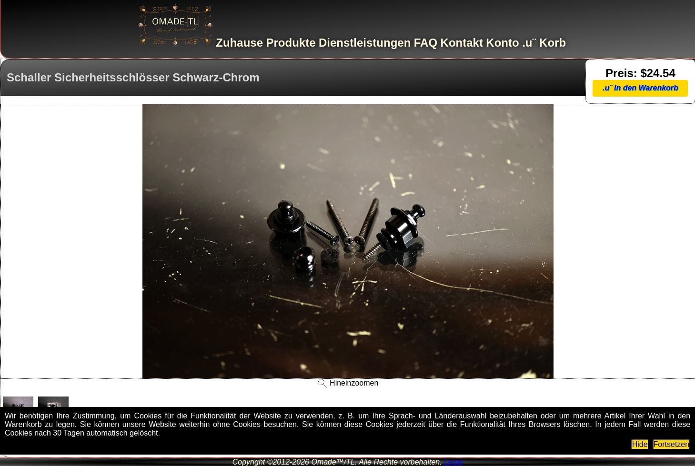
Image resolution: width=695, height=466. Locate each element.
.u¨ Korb (544, 42)
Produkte (290, 42)
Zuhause (239, 42)
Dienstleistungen (365, 42)
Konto (502, 42)
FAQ (425, 42)
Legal (453, 462)
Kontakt (462, 42)
